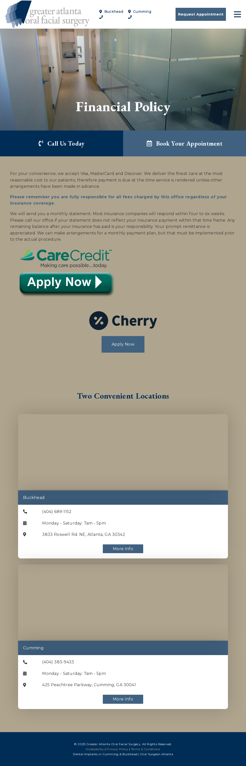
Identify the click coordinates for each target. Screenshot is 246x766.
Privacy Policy (117, 749)
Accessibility (95, 749)
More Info (123, 548)
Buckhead (111, 11)
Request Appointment (200, 14)
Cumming (139, 11)
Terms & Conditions (145, 749)
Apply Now (123, 344)
